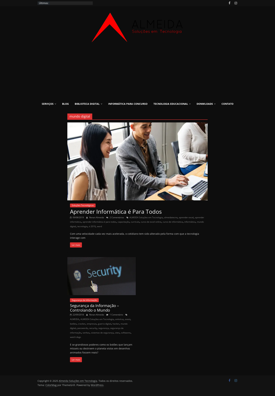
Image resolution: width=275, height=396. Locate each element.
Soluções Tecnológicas (83, 205)
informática (190, 221)
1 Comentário (114, 314)
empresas (92, 323)
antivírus (119, 319)
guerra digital (104, 323)
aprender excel (186, 217)
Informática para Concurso (127, 103)
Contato (227, 103)
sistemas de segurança (102, 332)
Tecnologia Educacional (170, 103)
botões (73, 323)
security (93, 328)
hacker (116, 323)
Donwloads (205, 103)
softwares (126, 332)
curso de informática (173, 221)
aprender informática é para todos (99, 221)
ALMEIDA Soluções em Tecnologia (146, 217)
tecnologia (82, 226)
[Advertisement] (137, 73)
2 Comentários (115, 217)
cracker (81, 323)
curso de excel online (151, 221)
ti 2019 (92, 226)
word (99, 226)
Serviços (47, 103)
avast (127, 319)
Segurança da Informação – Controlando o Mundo (94, 308)
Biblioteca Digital (87, 103)
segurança (103, 328)
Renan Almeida (97, 217)
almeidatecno (170, 217)
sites (117, 332)
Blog (65, 103)
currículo (135, 221)
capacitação (123, 221)
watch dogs (75, 337)
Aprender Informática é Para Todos (116, 211)
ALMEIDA (74, 319)
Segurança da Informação (84, 300)
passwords (82, 328)
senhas (86, 332)
